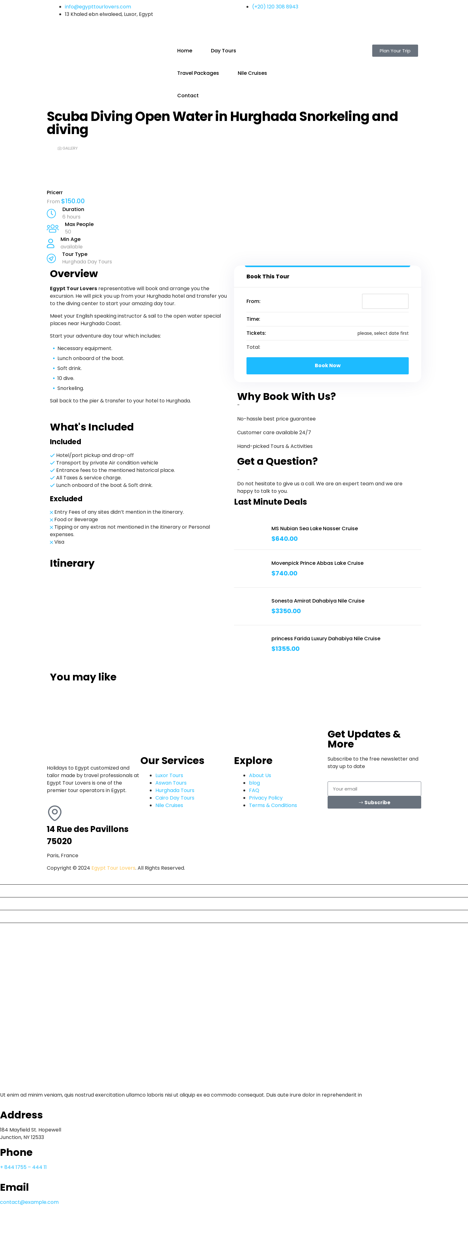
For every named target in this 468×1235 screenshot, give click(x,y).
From (54, 201)
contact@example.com (29, 1202)
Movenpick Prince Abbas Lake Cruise (317, 563)
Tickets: (256, 333)
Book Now (328, 365)
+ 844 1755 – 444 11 (23, 1167)
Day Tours (223, 50)
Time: (253, 319)
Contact (188, 95)
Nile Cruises (252, 73)
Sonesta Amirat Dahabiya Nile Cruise (317, 600)
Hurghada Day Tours (87, 261)
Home (184, 50)
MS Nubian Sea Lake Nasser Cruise (314, 528)
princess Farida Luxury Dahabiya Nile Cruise (325, 638)
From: (253, 301)
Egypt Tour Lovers (113, 868)
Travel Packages (198, 73)
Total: (253, 347)
